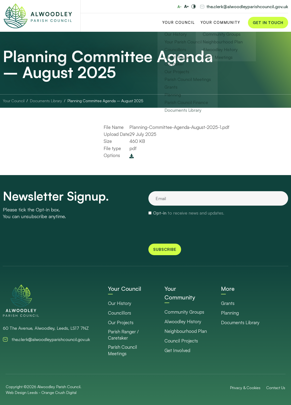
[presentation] (184, 229)
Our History (119, 303)
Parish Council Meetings (122, 350)
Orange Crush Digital (58, 392)
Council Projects (181, 341)
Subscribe (164, 249)
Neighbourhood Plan (185, 331)
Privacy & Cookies (245, 387)
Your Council (178, 22)
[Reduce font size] (179, 6)
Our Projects (120, 322)
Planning (230, 313)
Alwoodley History (182, 321)
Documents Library (240, 322)
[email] (218, 198)
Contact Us (275, 387)
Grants (227, 303)
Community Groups (184, 312)
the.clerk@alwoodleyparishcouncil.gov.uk (247, 6)
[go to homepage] (21, 300)
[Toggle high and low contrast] (193, 6)
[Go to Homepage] (38, 16)
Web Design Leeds (22, 392)
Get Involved (177, 350)
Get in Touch (268, 22)
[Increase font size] (186, 6)
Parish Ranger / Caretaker (123, 335)
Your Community (220, 22)
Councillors (119, 313)
